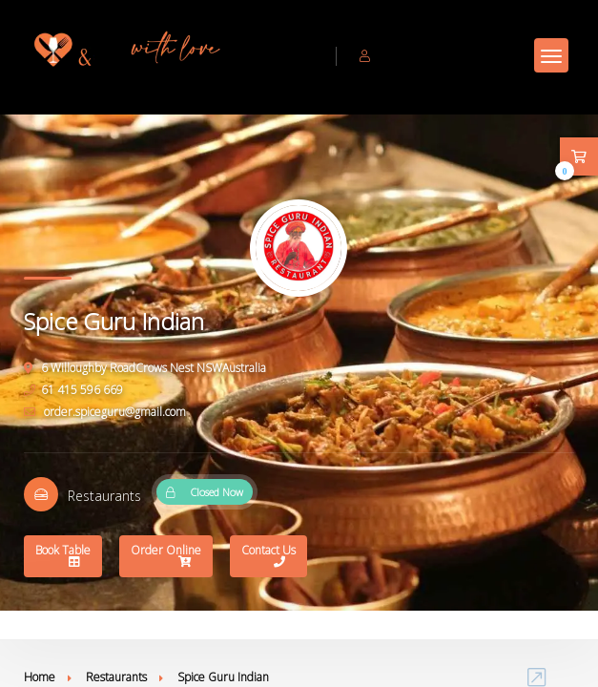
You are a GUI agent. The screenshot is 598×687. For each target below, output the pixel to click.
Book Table (63, 557)
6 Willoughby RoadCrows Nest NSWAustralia (145, 368)
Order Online (166, 557)
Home (39, 677)
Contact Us (268, 557)
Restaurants (116, 677)
